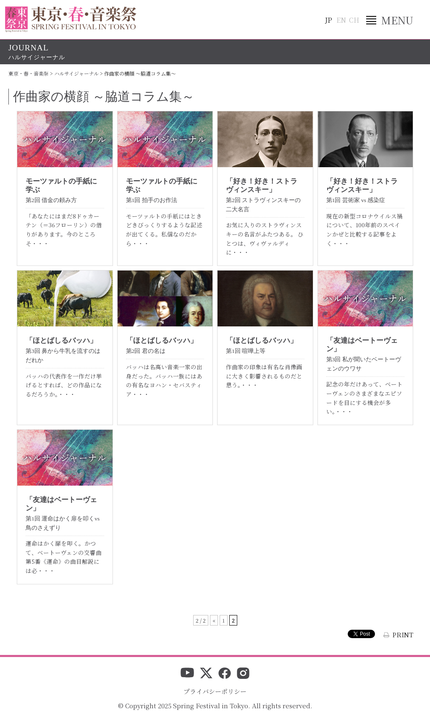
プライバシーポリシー (215, 691)
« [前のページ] (213, 620)
